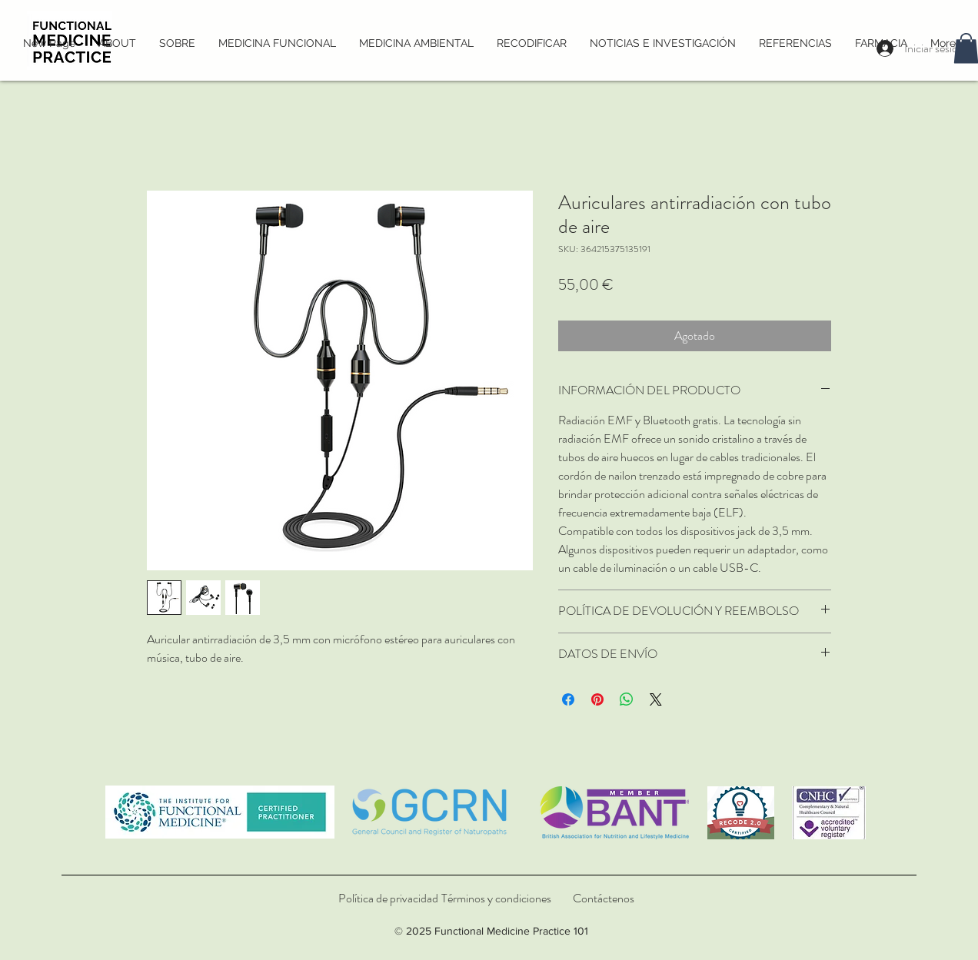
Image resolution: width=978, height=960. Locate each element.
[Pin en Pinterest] (597, 699)
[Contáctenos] (603, 898)
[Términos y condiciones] (496, 898)
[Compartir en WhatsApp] (626, 699)
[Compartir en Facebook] (568, 699)
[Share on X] (656, 699)
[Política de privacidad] (388, 898)
